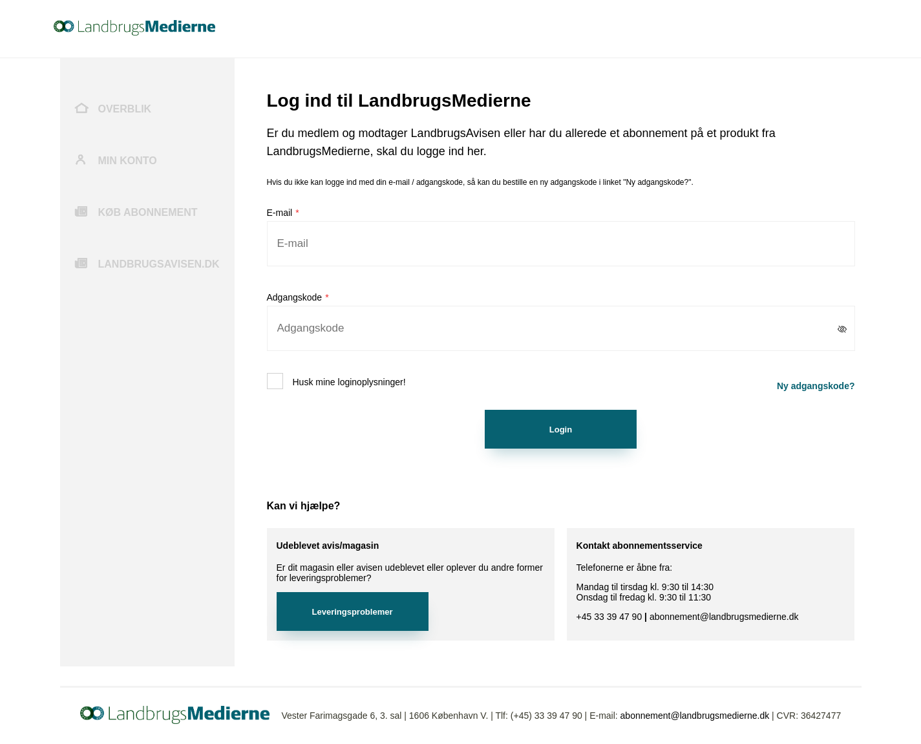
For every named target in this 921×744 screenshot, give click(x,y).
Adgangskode (295, 297)
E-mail (280, 212)
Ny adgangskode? (816, 386)
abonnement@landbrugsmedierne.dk (695, 715)
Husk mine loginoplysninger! (349, 382)
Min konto (127, 160)
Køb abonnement (148, 212)
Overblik (125, 108)
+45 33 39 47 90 (609, 616)
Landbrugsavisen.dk (159, 264)
